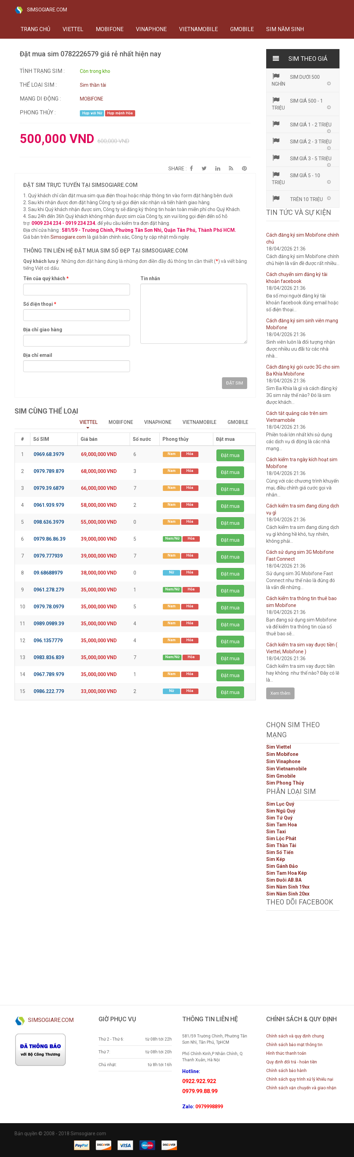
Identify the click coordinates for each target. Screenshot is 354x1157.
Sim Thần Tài (281, 845)
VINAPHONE (151, 29)
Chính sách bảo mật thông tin (294, 1044)
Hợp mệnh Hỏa (120, 113)
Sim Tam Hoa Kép (286, 873)
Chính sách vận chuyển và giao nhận (301, 1087)
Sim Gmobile (281, 776)
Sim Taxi (276, 831)
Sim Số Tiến (280, 852)
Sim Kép (275, 859)
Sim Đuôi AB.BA (283, 880)
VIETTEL (73, 29)
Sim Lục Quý (280, 804)
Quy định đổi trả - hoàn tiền (291, 1062)
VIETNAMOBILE (198, 29)
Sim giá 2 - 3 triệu (302, 140)
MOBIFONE (109, 29)
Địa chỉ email (37, 355)
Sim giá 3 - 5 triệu (302, 157)
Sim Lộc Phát (281, 838)
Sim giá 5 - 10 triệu (296, 178)
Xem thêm (280, 693)
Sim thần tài (93, 85)
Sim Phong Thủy (285, 783)
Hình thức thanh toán (286, 1053)
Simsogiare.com (68, 237)
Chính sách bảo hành (286, 1070)
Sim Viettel (278, 747)
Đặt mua (230, 455)
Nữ (171, 572)
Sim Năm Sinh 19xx (287, 887)
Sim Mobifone (282, 754)
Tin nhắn (150, 278)
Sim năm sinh (285, 29)
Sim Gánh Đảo (282, 866)
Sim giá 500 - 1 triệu (297, 104)
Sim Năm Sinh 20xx (287, 894)
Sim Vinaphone (283, 761)
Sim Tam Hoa (281, 824)
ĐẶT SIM (234, 383)
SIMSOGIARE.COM (41, 10)
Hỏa (189, 454)
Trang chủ (35, 29)
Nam (172, 454)
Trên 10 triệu (297, 198)
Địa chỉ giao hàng (42, 329)
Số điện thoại (39, 304)
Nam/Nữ (172, 538)
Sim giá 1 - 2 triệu (302, 124)
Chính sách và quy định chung (295, 1036)
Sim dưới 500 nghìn (296, 80)
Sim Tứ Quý (279, 818)
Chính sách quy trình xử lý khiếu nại (299, 1079)
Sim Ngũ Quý (280, 811)
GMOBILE (242, 29)
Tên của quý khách (46, 278)
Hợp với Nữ (92, 113)
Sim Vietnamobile (286, 768)
